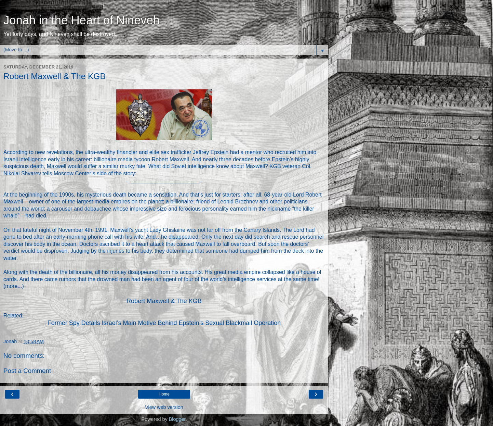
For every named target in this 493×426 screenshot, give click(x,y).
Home (164, 394)
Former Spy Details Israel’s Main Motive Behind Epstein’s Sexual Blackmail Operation (164, 323)
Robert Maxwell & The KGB (164, 301)
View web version (164, 407)
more (11, 286)
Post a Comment (27, 370)
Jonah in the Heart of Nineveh (81, 20)
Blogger (177, 419)
